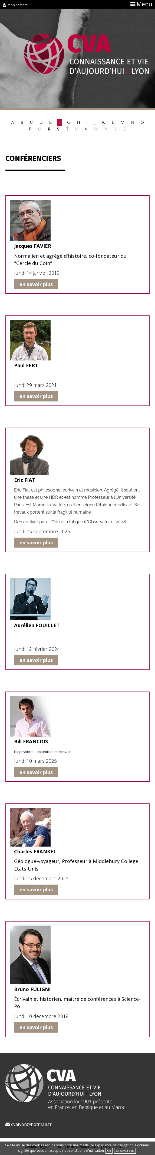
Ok (109, 1150)
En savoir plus (125, 1150)
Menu (144, 4)
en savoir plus (36, 284)
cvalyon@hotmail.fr (31, 1124)
